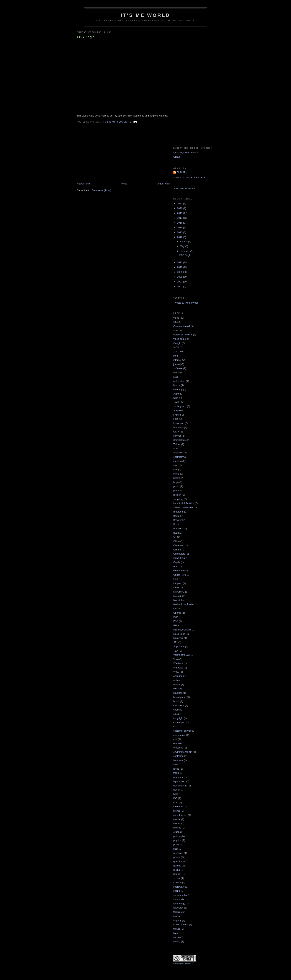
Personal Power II (182, 334)
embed (177, 743)
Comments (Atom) (101, 190)
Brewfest (178, 520)
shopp (176, 890)
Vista (176, 659)
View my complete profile (189, 178)
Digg (175, 398)
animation (178, 676)
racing (176, 869)
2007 (180, 281)
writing (176, 941)
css (175, 726)
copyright (178, 718)
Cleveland (178, 545)
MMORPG (178, 591)
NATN (176, 608)
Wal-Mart (178, 663)
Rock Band (179, 634)
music (176, 372)
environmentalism (182, 752)
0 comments (124, 122)
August (184, 241)
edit (175, 739)
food (175, 465)
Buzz (176, 532)
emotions (178, 747)
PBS (175, 621)
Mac (175, 376)
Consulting (179, 558)
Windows (178, 667)
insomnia (178, 806)
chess (176, 709)
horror (176, 789)
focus (176, 768)
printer (176, 857)
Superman (178, 646)
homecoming (180, 785)
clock (176, 714)
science (177, 882)
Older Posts (163, 183)
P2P (175, 617)
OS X (176, 431)
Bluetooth (178, 511)
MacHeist (178, 427)
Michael (182, 172)
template (178, 912)
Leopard (177, 583)
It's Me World (145, 15)
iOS (175, 798)
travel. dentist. (180, 924)
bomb (176, 701)
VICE (176, 347)
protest (177, 490)
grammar (178, 777)
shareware (179, 886)
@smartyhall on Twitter (185, 152)
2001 (180, 286)
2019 (180, 213)
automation (179, 381)
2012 (180, 237)
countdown (179, 722)
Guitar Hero (179, 574)
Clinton (177, 549)
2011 (180, 262)
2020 (180, 208)
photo (176, 486)
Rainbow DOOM (182, 629)
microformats (180, 815)
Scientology (179, 440)
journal (177, 364)
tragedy (177, 920)
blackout (177, 692)
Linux (176, 587)
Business (178, 528)
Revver (177, 435)
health (176, 478)
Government (180, 570)
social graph (179, 406)
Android (177, 410)
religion (177, 494)
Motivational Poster (183, 604)
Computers (179, 553)
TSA (175, 650)
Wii (175, 448)
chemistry (178, 456)
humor (176, 385)
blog (175, 355)
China (176, 541)
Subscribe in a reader (184, 188)
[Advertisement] (105, 156)
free (175, 469)
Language (178, 423)
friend (176, 473)
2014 (180, 227)
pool (175, 848)
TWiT (176, 402)
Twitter (176, 444)
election (177, 461)
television (178, 907)
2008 (180, 276)
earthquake (179, 735)
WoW (176, 671)
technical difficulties (183, 503)
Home (124, 183)
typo (175, 933)
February (185, 251)
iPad (175, 802)
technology (179, 903)
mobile (176, 819)
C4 (174, 536)
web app (177, 389)
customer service (182, 730)
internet (177, 360)
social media (180, 895)
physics (177, 840)
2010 (180, 267)
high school (179, 781)
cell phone (178, 705)
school (176, 878)
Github (176, 156)
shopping (178, 499)
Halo (175, 418)
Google (177, 343)
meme (176, 810)
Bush (176, 524)
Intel (175, 579)
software (177, 368)
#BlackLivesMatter (183, 507)
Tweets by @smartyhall (185, 302)
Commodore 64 (181, 326)
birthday (177, 688)
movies (177, 827)
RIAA (176, 625)
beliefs (176, 684)
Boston (177, 516)
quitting (177, 865)
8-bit (175, 330)
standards (178, 899)
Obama (177, 612)
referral (177, 874)
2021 (180, 203)
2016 (180, 222)
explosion (178, 756)
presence (178, 853)
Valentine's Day (181, 654)
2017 (180, 218)
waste (176, 937)
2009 (180, 272)
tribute (176, 928)
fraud (176, 772)
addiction (178, 452)
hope (176, 482)
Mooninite (178, 600)
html (175, 794)
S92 (175, 642)
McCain (177, 596)
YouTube (178, 351)
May (182, 246)
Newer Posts (84, 183)
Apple (176, 393)
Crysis (176, 562)
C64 (175, 322)
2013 (180, 232)
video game (179, 338)
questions (178, 861)
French (177, 414)
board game (179, 697)
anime (176, 680)
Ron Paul (178, 638)
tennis (176, 916)
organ (176, 832)
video (176, 317)
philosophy (179, 836)
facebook (178, 760)
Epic (175, 566)
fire (175, 764)
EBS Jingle (85, 37)
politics (177, 844)
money (177, 823)
